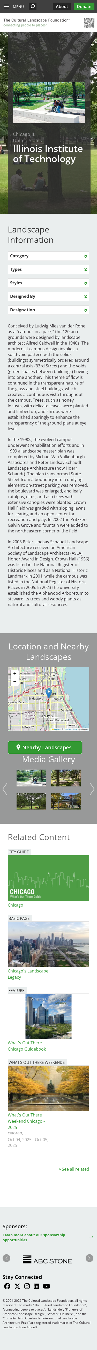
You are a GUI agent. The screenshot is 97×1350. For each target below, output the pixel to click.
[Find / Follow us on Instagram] (27, 1287)
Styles (16, 283)
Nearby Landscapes (44, 747)
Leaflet (56, 729)
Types (16, 269)
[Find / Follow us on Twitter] (17, 1287)
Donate (84, 6)
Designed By (22, 296)
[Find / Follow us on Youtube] (46, 1287)
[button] (32, 6)
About (62, 6)
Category (19, 256)
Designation (22, 310)
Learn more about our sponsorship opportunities (34, 1237)
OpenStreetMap (70, 729)
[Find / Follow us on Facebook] (7, 1287)
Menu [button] (18, 6)
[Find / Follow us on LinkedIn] (36, 1287)
